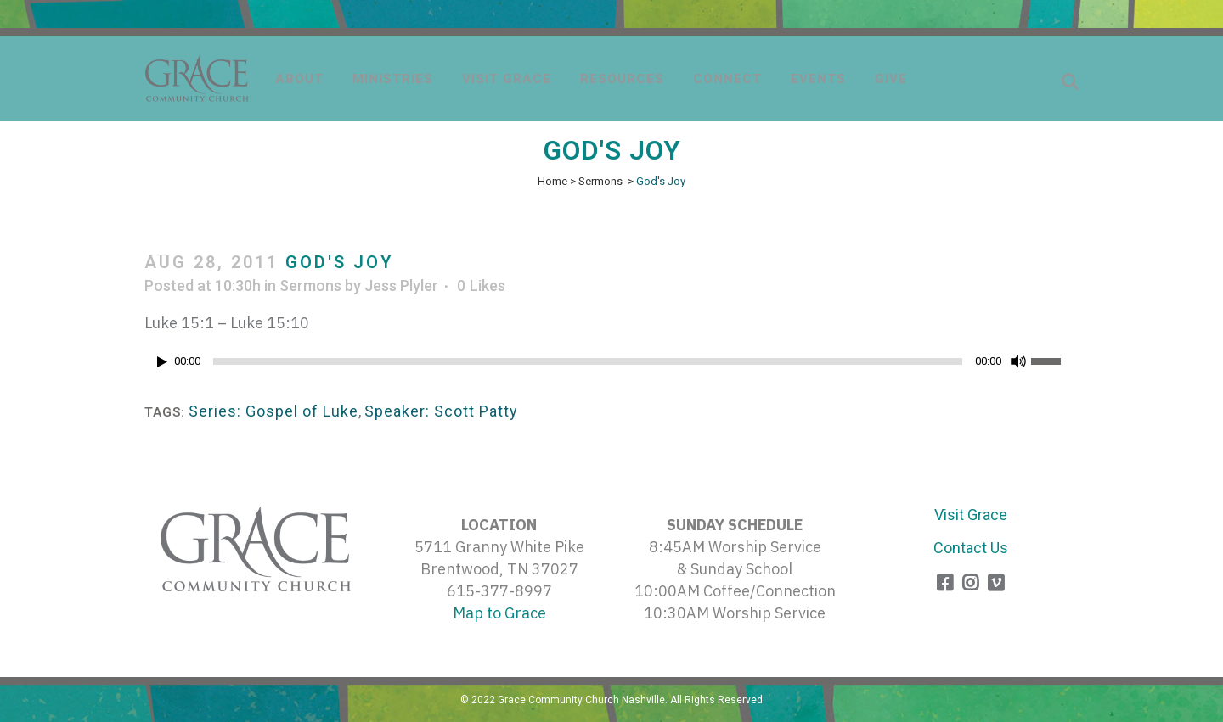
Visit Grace (970, 514)
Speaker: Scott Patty (441, 411)
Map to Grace (499, 613)
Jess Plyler (401, 285)
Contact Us (970, 548)
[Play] (162, 361)
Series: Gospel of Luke (273, 411)
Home (552, 181)
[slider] (587, 361)
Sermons (600, 181)
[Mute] (1018, 361)
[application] (611, 365)
